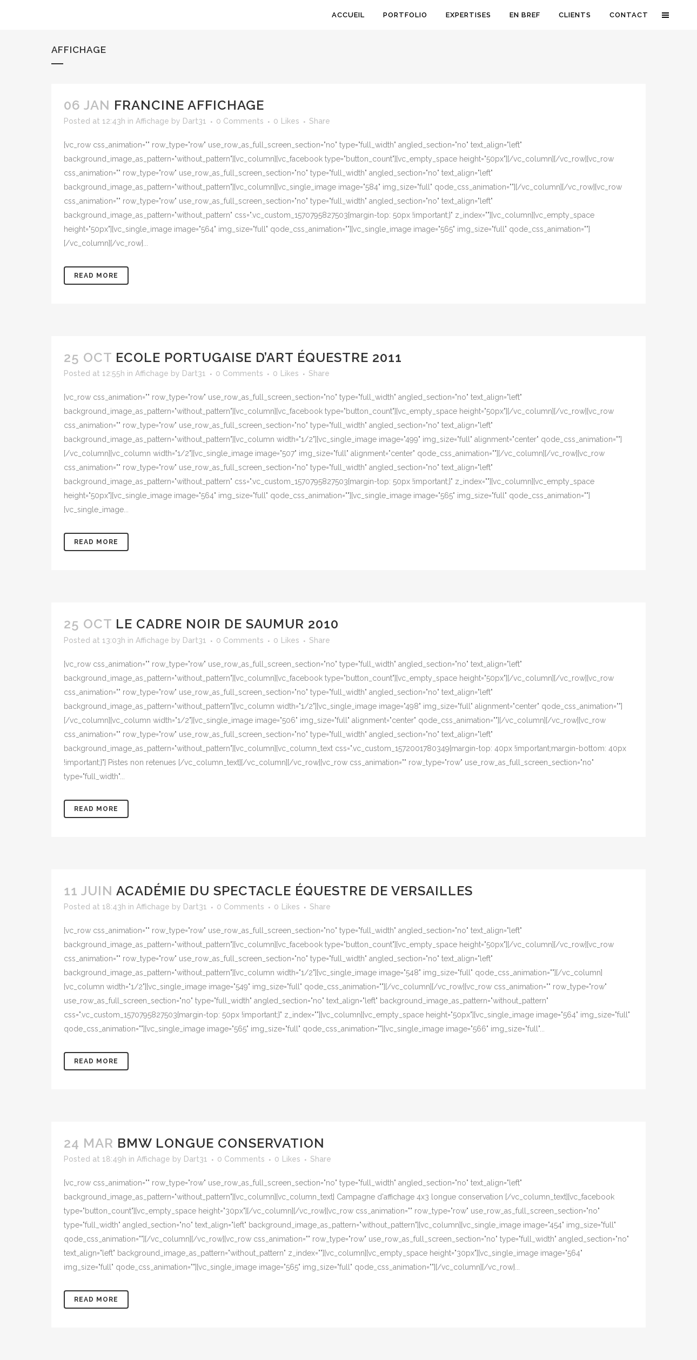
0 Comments (240, 121)
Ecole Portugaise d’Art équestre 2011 (259, 357)
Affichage (152, 121)
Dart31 (194, 121)
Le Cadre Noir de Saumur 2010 (227, 624)
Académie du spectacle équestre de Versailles (294, 891)
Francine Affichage (189, 105)
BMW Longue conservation (221, 1143)
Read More (96, 275)
